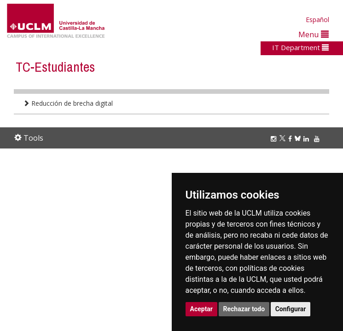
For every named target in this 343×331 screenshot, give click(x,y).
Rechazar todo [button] (244, 309)
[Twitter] (283, 138)
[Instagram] (275, 138)
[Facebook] (291, 138)
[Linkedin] (306, 138)
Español (317, 19)
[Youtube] (318, 138)
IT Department (300, 47)
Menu (313, 34)
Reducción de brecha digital (68, 103)
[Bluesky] (299, 138)
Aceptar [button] (201, 309)
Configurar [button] (290, 309)
